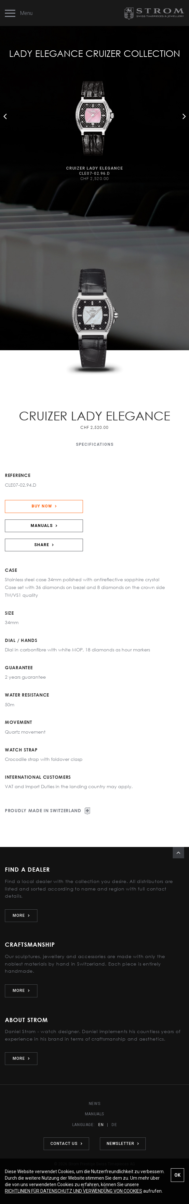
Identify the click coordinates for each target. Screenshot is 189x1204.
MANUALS (44, 525)
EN (100, 1124)
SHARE (44, 545)
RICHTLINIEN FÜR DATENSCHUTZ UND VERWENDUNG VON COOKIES (73, 1191)
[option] (94, 131)
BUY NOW (44, 506)
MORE (21, 915)
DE (114, 1124)
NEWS (94, 1103)
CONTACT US (66, 1143)
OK (177, 1175)
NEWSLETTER (123, 1143)
